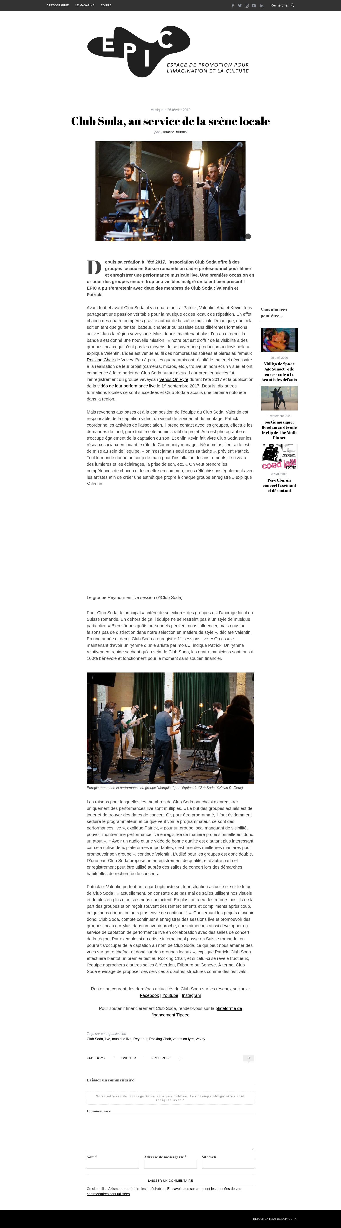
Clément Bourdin (174, 132)
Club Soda (95, 1039)
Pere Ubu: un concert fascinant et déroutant (279, 485)
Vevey (200, 1039)
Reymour (140, 1039)
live (107, 1039)
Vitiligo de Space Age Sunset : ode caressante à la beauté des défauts (279, 371)
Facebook (149, 995)
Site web (209, 1157)
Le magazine (84, 5)
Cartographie (58, 5)
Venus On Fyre (173, 379)
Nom (92, 1157)
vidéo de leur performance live (126, 386)
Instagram (191, 995)
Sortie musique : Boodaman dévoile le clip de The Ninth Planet (279, 429)
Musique (157, 110)
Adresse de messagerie (165, 1157)
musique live (122, 1039)
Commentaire (99, 1111)
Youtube (170, 995)
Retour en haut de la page (275, 1218)
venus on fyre (183, 1039)
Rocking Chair (100, 359)
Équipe (106, 5)
